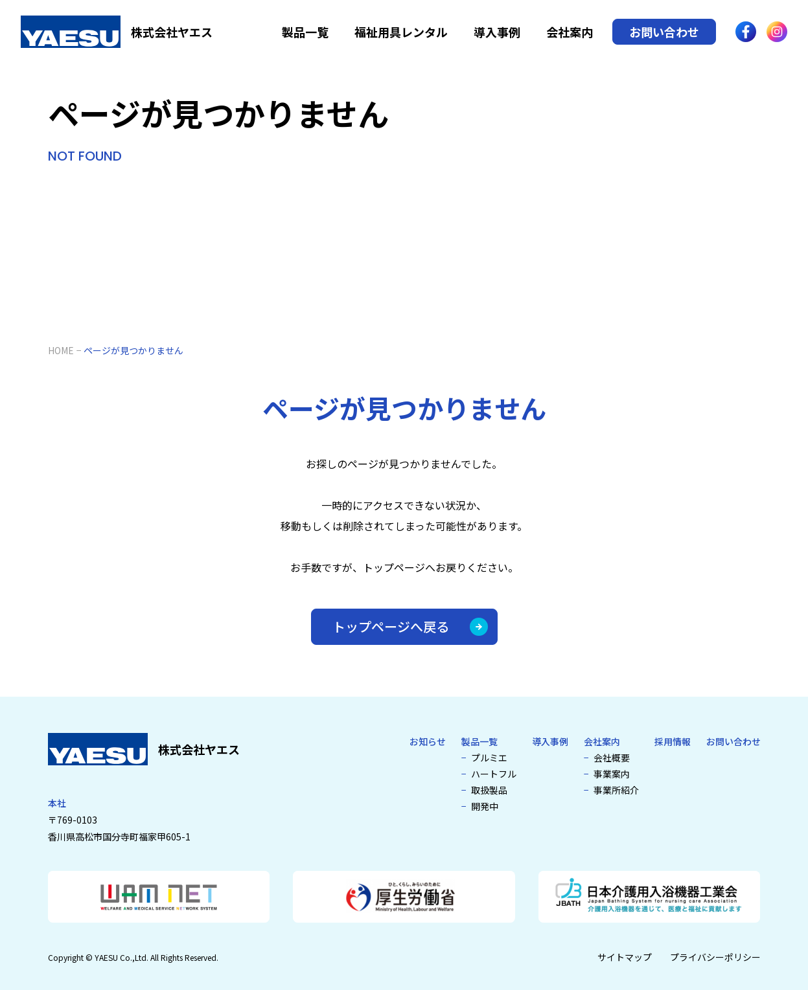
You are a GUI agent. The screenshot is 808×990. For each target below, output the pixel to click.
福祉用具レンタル (401, 31)
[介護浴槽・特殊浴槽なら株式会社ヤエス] (117, 31)
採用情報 (672, 741)
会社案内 (569, 31)
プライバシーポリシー (715, 957)
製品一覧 (305, 31)
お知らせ (428, 741)
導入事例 (497, 31)
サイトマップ (624, 957)
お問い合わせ (664, 31)
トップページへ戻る (410, 626)
